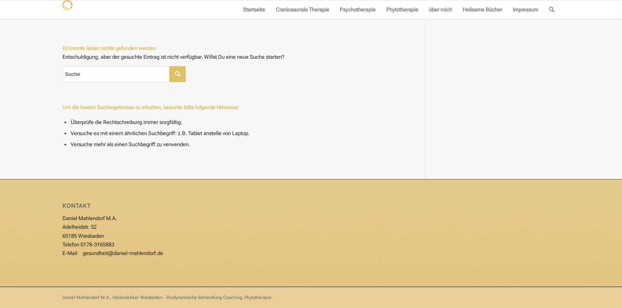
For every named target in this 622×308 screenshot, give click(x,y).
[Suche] (552, 9)
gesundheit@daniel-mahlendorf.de (123, 253)
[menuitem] (253, 9)
